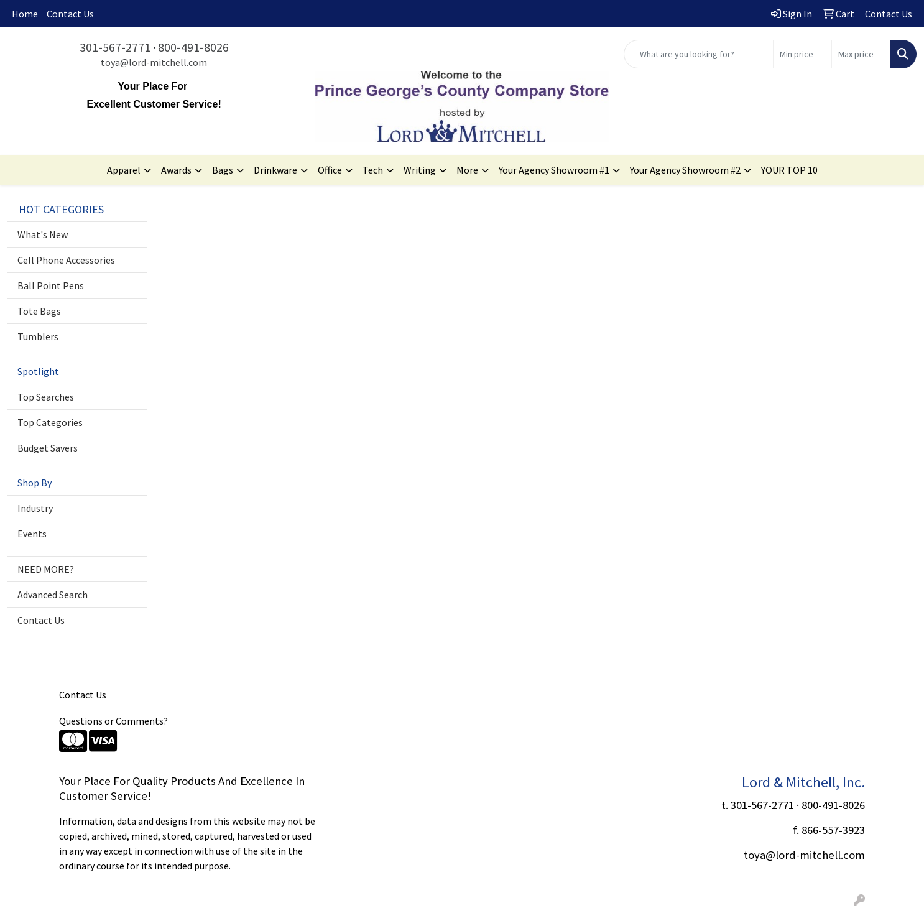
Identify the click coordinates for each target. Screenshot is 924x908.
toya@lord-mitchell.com (154, 62)
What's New (42, 234)
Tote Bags (39, 311)
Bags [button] (222, 170)
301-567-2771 (115, 47)
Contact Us (70, 13)
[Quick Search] (699, 54)
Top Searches (45, 397)
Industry (35, 508)
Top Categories (50, 422)
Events (32, 533)
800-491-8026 (193, 47)
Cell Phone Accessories (66, 260)
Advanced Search (52, 594)
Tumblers (37, 336)
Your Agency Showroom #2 (685, 170)
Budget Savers (47, 448)
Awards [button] (176, 170)
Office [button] (330, 170)
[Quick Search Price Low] (802, 54)
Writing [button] (420, 170)
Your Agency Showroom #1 (554, 170)
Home (25, 13)
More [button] (467, 170)
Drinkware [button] (275, 170)
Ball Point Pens (50, 285)
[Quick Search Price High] (860, 54)
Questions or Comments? (113, 721)
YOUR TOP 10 (789, 170)
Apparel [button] (124, 170)
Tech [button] (373, 170)
